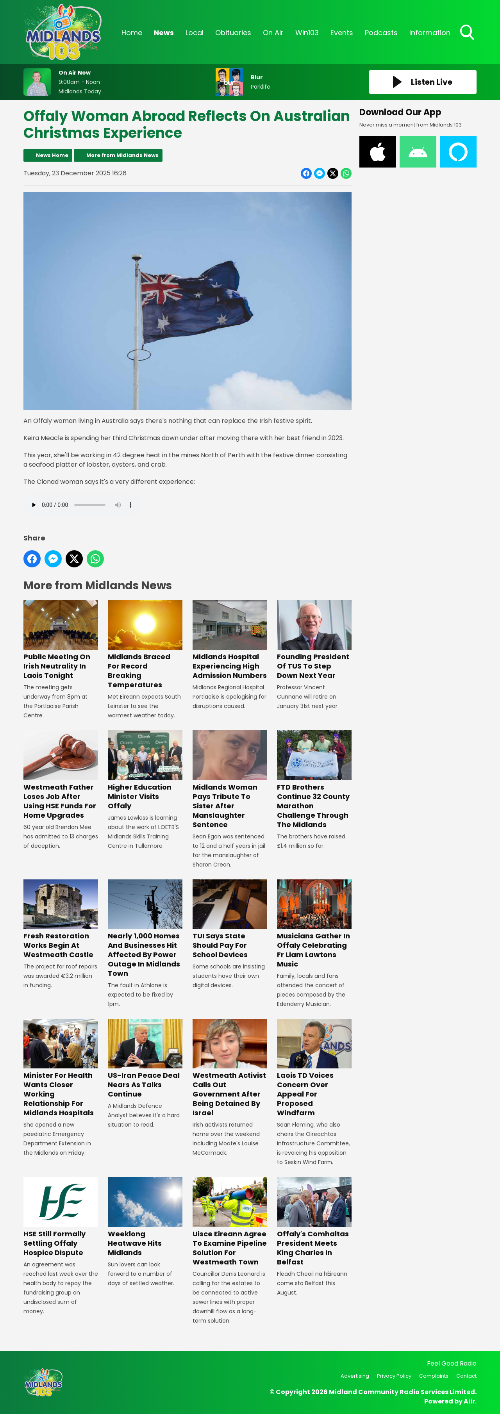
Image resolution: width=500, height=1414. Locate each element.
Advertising (355, 1376)
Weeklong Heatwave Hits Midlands (145, 1217)
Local (195, 32)
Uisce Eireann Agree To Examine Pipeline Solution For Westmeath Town (230, 1222)
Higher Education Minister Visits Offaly (145, 770)
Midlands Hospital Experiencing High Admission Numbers (230, 640)
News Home (52, 155)
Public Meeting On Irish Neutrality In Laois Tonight (60, 640)
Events (341, 32)
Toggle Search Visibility (468, 33)
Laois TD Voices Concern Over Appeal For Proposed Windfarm (314, 1068)
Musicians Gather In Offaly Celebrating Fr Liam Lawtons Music (314, 924)
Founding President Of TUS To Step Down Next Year (314, 640)
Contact (466, 1376)
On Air (273, 32)
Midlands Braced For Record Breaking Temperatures (145, 645)
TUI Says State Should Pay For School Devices (230, 919)
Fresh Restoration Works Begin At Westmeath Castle (60, 919)
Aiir (469, 1401)
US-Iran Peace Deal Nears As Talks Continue (145, 1059)
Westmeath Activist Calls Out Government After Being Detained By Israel (230, 1068)
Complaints (433, 1376)
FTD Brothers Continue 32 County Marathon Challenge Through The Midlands (314, 779)
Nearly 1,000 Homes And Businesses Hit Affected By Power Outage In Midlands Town (145, 928)
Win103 (307, 32)
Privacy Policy (394, 1376)
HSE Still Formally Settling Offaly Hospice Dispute (60, 1217)
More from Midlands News (122, 155)
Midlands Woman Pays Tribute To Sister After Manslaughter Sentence (230, 779)
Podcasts (381, 32)
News (164, 32)
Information (429, 32)
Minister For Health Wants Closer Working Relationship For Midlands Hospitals (60, 1068)
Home (131, 32)
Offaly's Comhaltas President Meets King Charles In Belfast (314, 1222)
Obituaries (233, 32)
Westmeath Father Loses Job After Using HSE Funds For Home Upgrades (60, 775)
